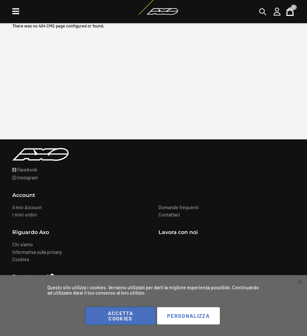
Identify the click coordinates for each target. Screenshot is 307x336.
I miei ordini (24, 214)
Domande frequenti (178, 207)
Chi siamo (22, 244)
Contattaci (169, 214)
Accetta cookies (120, 315)
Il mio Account (27, 207)
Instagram (25, 177)
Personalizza (188, 315)
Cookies (20, 259)
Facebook (24, 169)
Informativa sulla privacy (37, 252)
